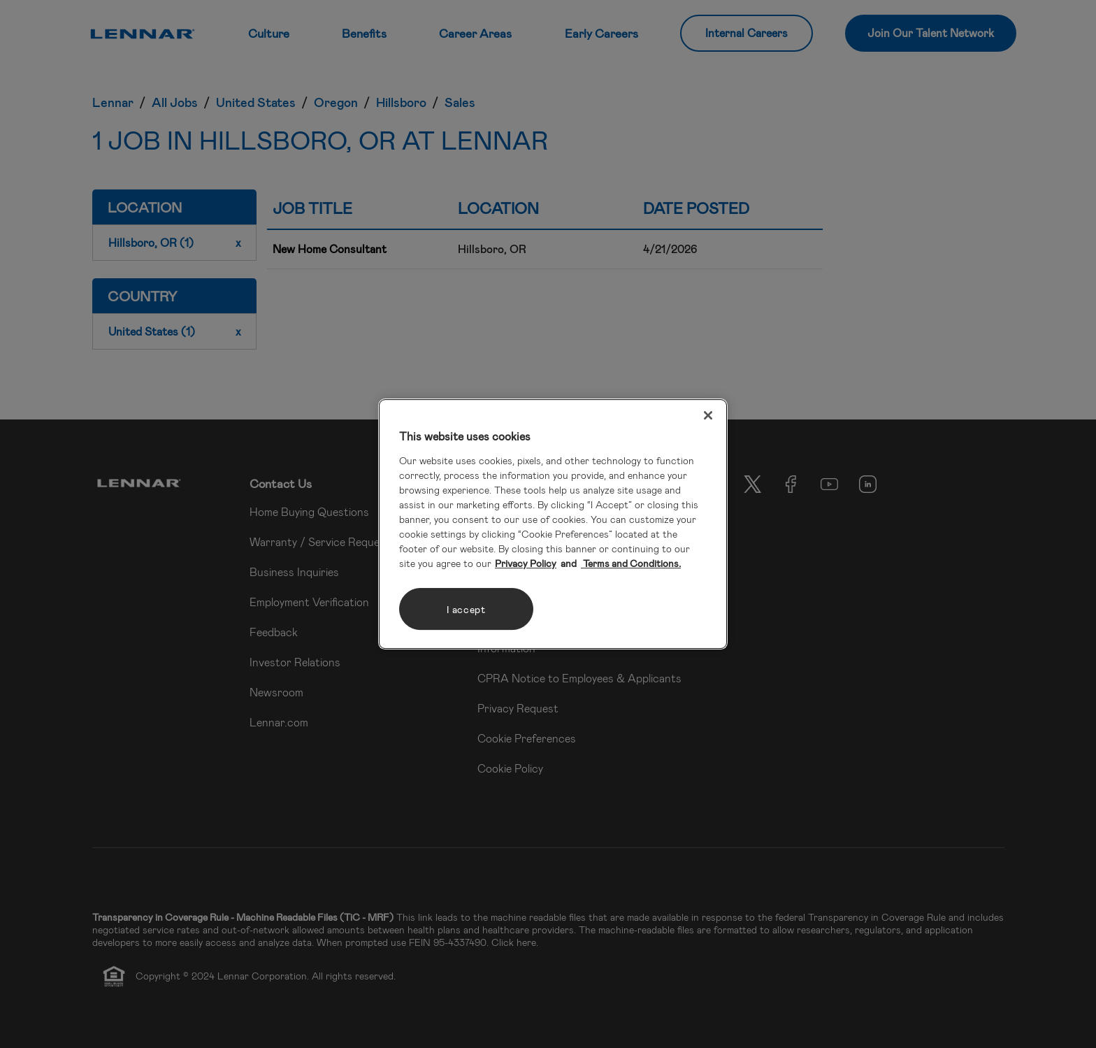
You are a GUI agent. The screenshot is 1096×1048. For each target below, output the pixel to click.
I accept (466, 609)
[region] (553, 524)
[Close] (708, 415)
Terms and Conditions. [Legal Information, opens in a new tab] (631, 563)
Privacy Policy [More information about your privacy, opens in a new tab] (525, 563)
